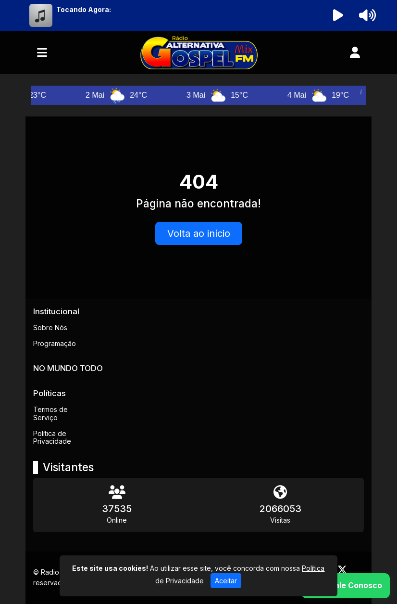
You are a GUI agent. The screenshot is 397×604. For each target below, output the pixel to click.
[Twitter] (342, 570)
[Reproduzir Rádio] (338, 15)
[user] (355, 52)
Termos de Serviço (50, 413)
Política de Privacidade (52, 437)
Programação (54, 343)
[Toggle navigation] (42, 52)
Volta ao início (198, 233)
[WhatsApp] (345, 585)
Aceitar (226, 581)
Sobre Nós (50, 327)
